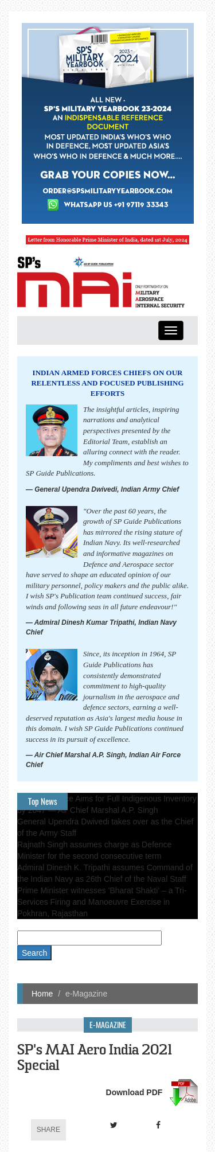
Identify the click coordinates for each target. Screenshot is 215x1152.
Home (42, 993)
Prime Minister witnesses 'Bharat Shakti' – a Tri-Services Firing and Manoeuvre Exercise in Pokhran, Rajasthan (102, 902)
